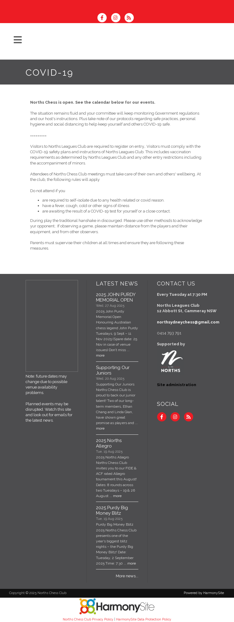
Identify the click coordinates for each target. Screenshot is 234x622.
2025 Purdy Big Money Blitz (112, 510)
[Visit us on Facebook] (104, 18)
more (100, 355)
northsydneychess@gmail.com (188, 322)
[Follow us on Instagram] (117, 18)
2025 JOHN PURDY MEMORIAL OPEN (115, 297)
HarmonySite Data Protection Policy (143, 619)
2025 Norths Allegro (109, 443)
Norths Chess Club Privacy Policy (88, 619)
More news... (127, 576)
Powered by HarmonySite (204, 593)
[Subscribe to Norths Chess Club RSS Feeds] (130, 18)
